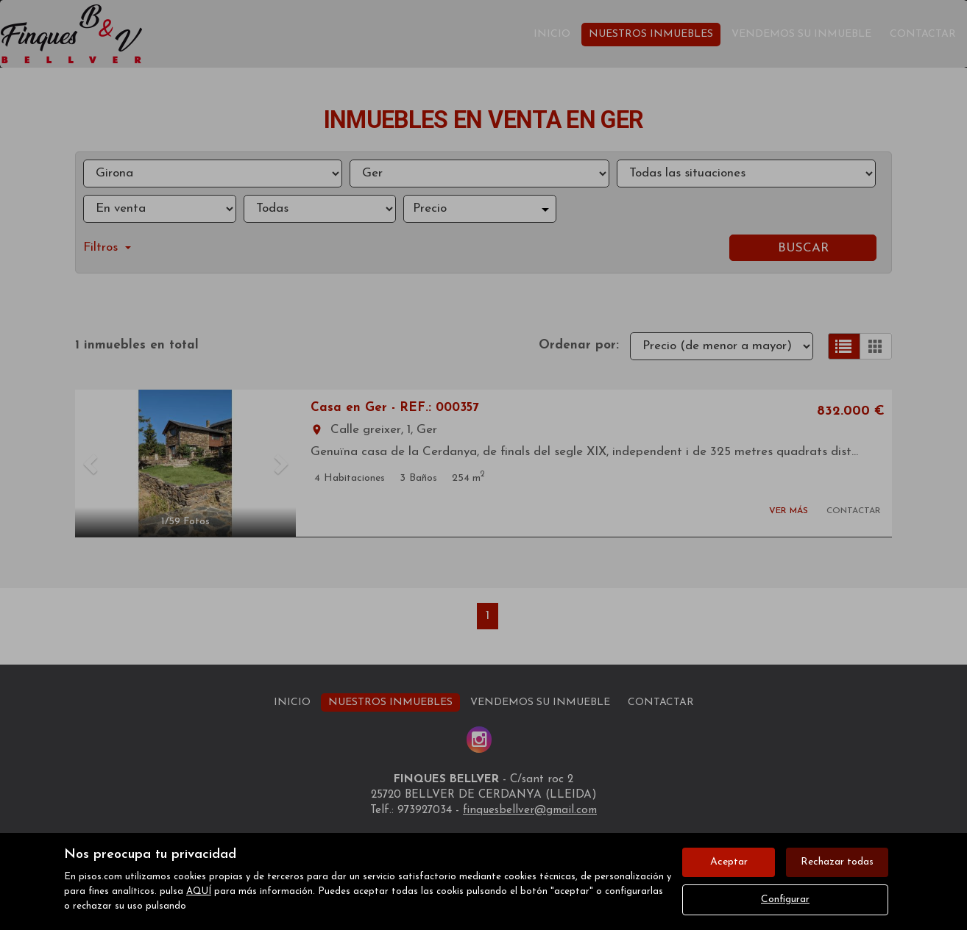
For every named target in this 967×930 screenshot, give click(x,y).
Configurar (785, 899)
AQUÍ (198, 891)
